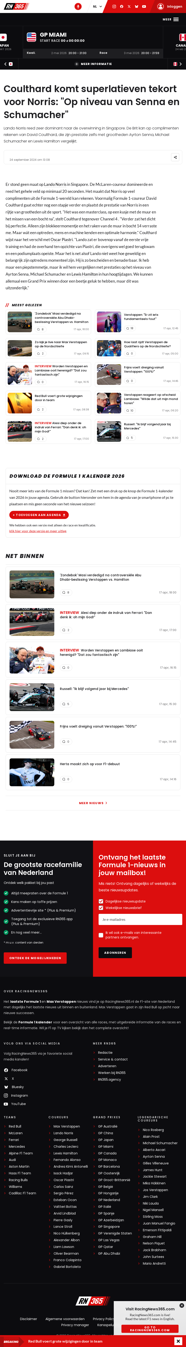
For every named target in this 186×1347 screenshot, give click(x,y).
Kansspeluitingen (111, 1325)
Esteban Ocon (65, 1200)
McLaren (16, 1133)
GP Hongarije (108, 1193)
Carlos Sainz (63, 1187)
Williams (15, 1187)
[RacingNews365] (93, 1301)
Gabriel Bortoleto (67, 1267)
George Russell (65, 1140)
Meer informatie (93, 64)
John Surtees (153, 1257)
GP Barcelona (109, 1167)
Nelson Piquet (154, 1243)
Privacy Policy (104, 1319)
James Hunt (152, 1170)
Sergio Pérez (63, 1193)
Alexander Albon (67, 1240)
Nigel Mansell (153, 1210)
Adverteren (107, 1066)
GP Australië (107, 1126)
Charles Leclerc (66, 1147)
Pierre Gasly (63, 1220)
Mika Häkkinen (154, 1183)
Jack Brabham (154, 1250)
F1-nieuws (27, 19)
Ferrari (14, 1140)
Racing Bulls (18, 1180)
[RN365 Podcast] (78, 6)
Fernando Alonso (67, 1160)
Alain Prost (151, 1137)
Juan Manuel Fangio (159, 1223)
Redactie (105, 1053)
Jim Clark (150, 1197)
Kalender (86, 19)
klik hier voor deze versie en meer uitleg (37, 531)
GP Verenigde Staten (115, 1233)
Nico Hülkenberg (67, 1233)
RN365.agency (109, 1080)
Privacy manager (75, 1325)
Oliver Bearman (66, 1254)
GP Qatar (105, 1247)
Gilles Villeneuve (156, 1163)
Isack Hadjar (63, 1173)
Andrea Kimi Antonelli (71, 1167)
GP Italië (104, 1207)
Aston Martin (19, 1167)
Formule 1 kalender (35, 1022)
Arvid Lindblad (65, 1213)
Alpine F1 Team (21, 1153)
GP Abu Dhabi (109, 1254)
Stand (106, 19)
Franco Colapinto (68, 1260)
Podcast (124, 19)
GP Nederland (109, 1200)
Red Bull (15, 1126)
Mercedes (17, 1147)
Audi (12, 1160)
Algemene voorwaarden (65, 1319)
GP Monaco (107, 1160)
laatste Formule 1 (25, 1001)
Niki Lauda (151, 1203)
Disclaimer (28, 1319)
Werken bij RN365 (112, 1073)
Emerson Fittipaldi (157, 1230)
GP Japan (106, 1140)
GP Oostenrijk (109, 1173)
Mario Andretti (154, 1264)
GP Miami (105, 1147)
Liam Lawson (64, 1247)
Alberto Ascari (154, 1150)
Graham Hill (152, 1237)
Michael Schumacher (160, 1143)
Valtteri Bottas (65, 1207)
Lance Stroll (63, 1227)
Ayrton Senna (154, 1157)
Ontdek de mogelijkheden (35, 958)
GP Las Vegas (109, 1240)
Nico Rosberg (153, 1130)
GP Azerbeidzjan (111, 1220)
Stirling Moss (153, 1217)
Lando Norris (55, 184)
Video (143, 19)
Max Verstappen (56, 19)
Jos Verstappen (155, 1190)
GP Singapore (109, 1227)
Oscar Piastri (62, 239)
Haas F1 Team (20, 1173)
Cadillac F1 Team (22, 1193)
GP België (105, 1187)
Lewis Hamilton (85, 274)
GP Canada (107, 1153)
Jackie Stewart (155, 1177)
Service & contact (113, 1059)
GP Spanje (106, 1213)
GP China (105, 1133)
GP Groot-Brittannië (114, 1180)
